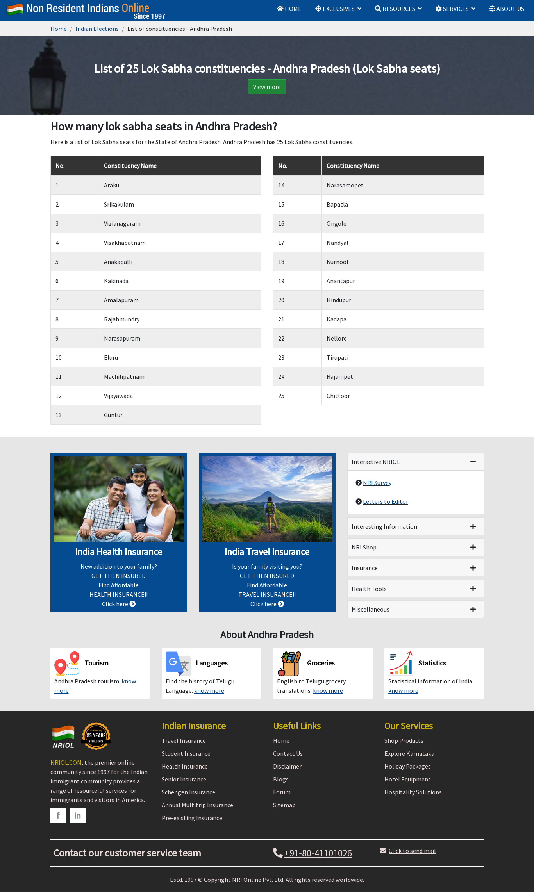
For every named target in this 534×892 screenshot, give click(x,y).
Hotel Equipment (407, 779)
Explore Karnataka (409, 753)
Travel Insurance (184, 740)
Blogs (281, 779)
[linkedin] (78, 815)
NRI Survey (377, 483)
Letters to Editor (385, 501)
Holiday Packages (407, 766)
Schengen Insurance (188, 792)
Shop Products (403, 740)
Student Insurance (186, 753)
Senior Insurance (184, 779)
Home (58, 28)
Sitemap (284, 805)
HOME (289, 8)
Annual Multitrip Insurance (197, 805)
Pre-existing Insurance (192, 818)
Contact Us (288, 753)
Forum (282, 792)
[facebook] (58, 815)
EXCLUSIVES (335, 8)
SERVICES (452, 8)
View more (267, 87)
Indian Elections (97, 28)
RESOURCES (395, 8)
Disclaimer (287, 766)
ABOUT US (506, 8)
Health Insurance (185, 766)
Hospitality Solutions (413, 792)
